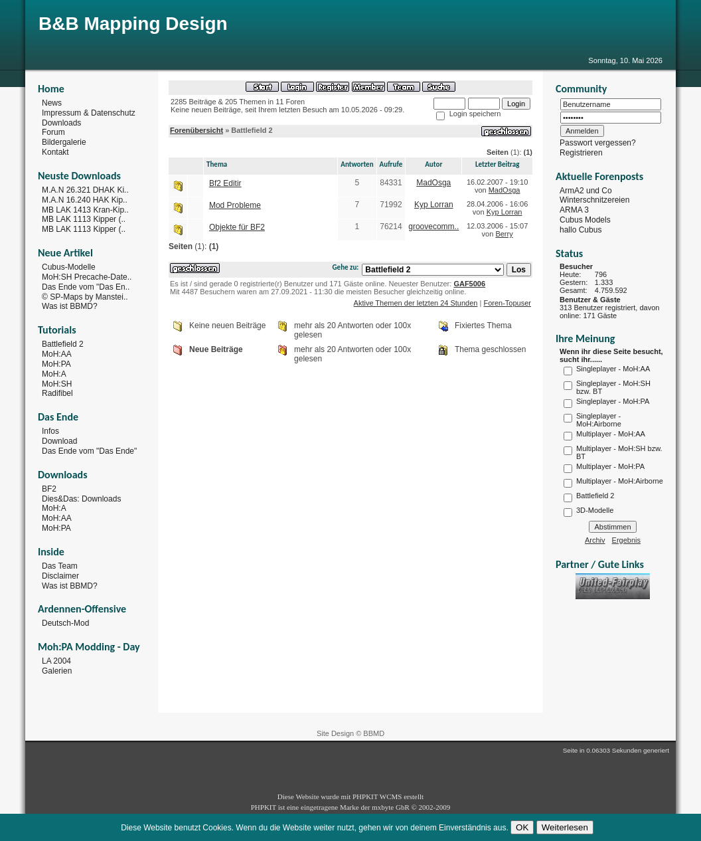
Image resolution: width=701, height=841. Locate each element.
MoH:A (54, 374)
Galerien (57, 671)
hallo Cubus (580, 229)
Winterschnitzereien (594, 200)
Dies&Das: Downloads (81, 498)
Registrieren (581, 152)
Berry (503, 234)
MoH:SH (57, 383)
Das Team (60, 566)
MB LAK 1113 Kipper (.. (83, 219)
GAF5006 (469, 284)
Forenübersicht (196, 130)
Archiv (595, 540)
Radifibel (57, 393)
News (52, 103)
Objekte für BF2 (237, 227)
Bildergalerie (64, 142)
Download (59, 441)
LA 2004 (56, 661)
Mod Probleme (235, 205)
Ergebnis (626, 540)
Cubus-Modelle (69, 267)
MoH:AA (57, 354)
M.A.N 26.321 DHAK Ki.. (85, 190)
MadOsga (433, 182)
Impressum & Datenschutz (88, 113)
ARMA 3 (574, 210)
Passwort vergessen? (598, 142)
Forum (53, 132)
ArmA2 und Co (586, 190)
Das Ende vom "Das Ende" (89, 451)
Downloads (61, 122)
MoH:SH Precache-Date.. (86, 277)
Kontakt (55, 152)
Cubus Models (585, 220)
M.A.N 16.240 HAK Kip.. (84, 200)
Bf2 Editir (225, 183)
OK (522, 827)
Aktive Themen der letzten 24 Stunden (416, 303)
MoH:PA (56, 364)
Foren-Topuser (507, 303)
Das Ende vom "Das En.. (85, 287)
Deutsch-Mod (65, 623)
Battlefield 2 (63, 344)
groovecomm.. (433, 226)
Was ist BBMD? (70, 306)
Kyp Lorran (433, 204)
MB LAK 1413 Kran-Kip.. (85, 209)
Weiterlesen (565, 827)
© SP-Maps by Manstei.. (85, 296)
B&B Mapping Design (133, 23)
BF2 (49, 489)
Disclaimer (60, 576)
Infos (50, 431)
